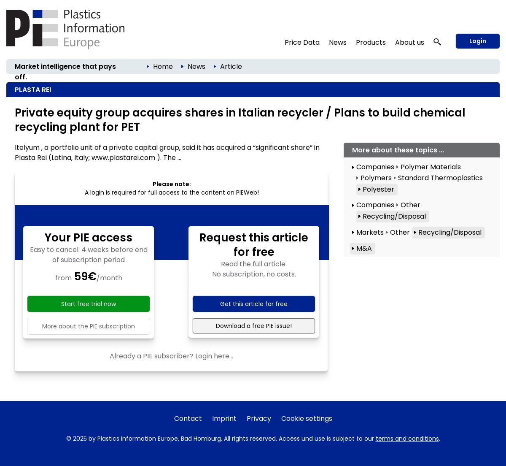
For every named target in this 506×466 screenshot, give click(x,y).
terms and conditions (407, 438)
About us (409, 42)
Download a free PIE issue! (254, 326)
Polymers (376, 178)
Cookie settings (306, 418)
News (338, 42)
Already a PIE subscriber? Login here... (171, 356)
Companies (375, 167)
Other (410, 205)
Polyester (378, 189)
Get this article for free (254, 304)
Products (371, 42)
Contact (188, 418)
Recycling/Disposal (394, 216)
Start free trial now (88, 304)
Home (163, 66)
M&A (364, 248)
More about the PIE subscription (88, 326)
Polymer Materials (431, 167)
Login (477, 41)
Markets (370, 232)
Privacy (259, 418)
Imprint (224, 418)
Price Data (302, 42)
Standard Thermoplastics (440, 178)
